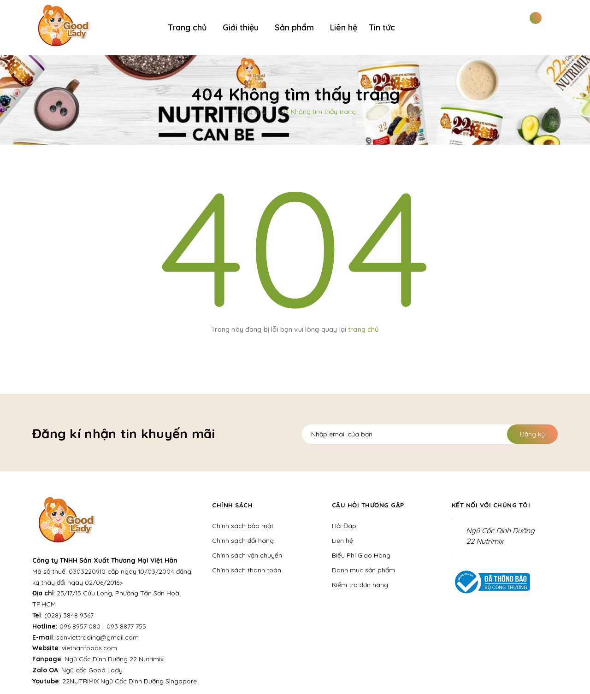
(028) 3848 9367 (69, 615)
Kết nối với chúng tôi (491, 505)
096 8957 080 (79, 626)
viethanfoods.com (89, 648)
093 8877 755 (126, 626)
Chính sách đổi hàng (243, 540)
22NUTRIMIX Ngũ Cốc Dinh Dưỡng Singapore (129, 681)
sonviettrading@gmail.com (97, 637)
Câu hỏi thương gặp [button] (369, 505)
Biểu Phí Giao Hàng (361, 555)
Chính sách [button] (232, 505)
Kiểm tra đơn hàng (360, 585)
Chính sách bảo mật (242, 526)
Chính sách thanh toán (246, 570)
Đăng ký (532, 434)
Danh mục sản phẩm (363, 570)
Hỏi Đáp (344, 526)
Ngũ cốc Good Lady (92, 670)
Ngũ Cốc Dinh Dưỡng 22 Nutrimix (114, 659)
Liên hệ (342, 540)
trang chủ (363, 329)
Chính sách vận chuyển (247, 555)
